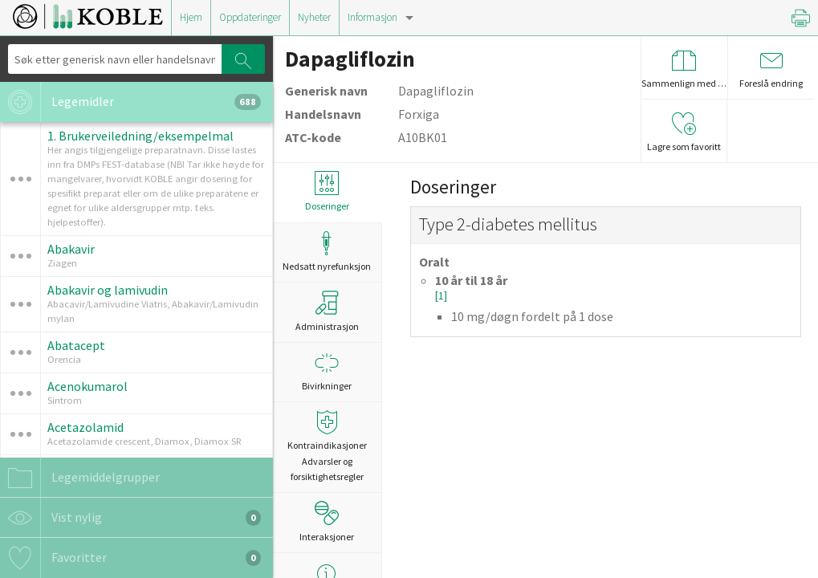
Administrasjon (327, 311)
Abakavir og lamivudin (107, 290)
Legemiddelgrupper (80, 478)
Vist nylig (130, 518)
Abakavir (71, 249)
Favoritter (130, 558)
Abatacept (76, 345)
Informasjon (372, 17)
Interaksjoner (326, 522)
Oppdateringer (250, 17)
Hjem (191, 17)
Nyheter (314, 17)
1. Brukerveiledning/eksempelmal (140, 136)
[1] (441, 296)
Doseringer (327, 191)
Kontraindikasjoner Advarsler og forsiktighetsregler (327, 446)
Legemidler (130, 102)
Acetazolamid (85, 427)
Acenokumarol (87, 386)
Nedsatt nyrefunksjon (327, 251)
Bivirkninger (327, 371)
